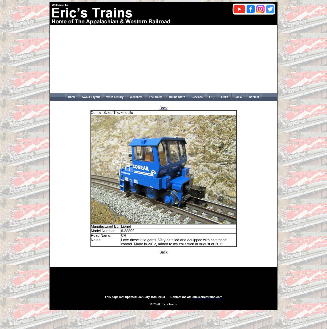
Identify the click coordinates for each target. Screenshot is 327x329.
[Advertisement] (163, 59)
